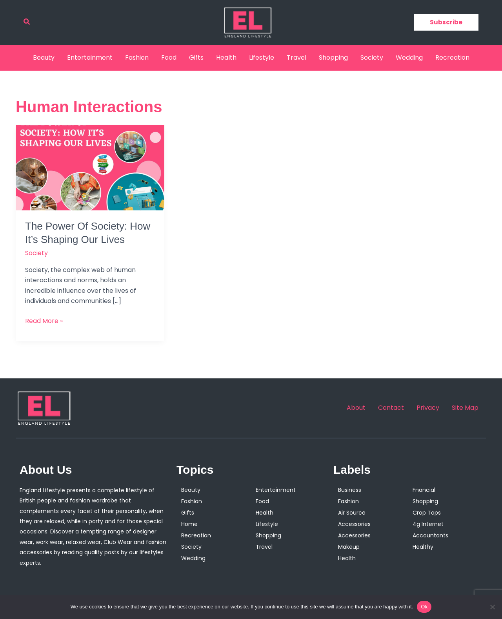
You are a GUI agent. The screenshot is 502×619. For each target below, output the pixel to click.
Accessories (354, 524)
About (356, 408)
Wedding (409, 57)
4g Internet (428, 524)
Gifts (196, 57)
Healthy (423, 547)
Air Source (352, 513)
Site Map (465, 408)
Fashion (137, 57)
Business (349, 490)
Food (168, 57)
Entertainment (90, 57)
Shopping (333, 57)
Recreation (452, 57)
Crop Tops (427, 513)
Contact (391, 408)
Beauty (44, 57)
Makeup (349, 547)
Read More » (44, 320)
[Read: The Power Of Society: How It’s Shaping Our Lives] (90, 167)
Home (189, 524)
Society (371, 57)
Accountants (430, 535)
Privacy (428, 408)
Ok (424, 607)
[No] (492, 607)
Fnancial (424, 490)
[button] (27, 22)
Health (226, 57)
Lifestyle (261, 57)
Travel (296, 57)
